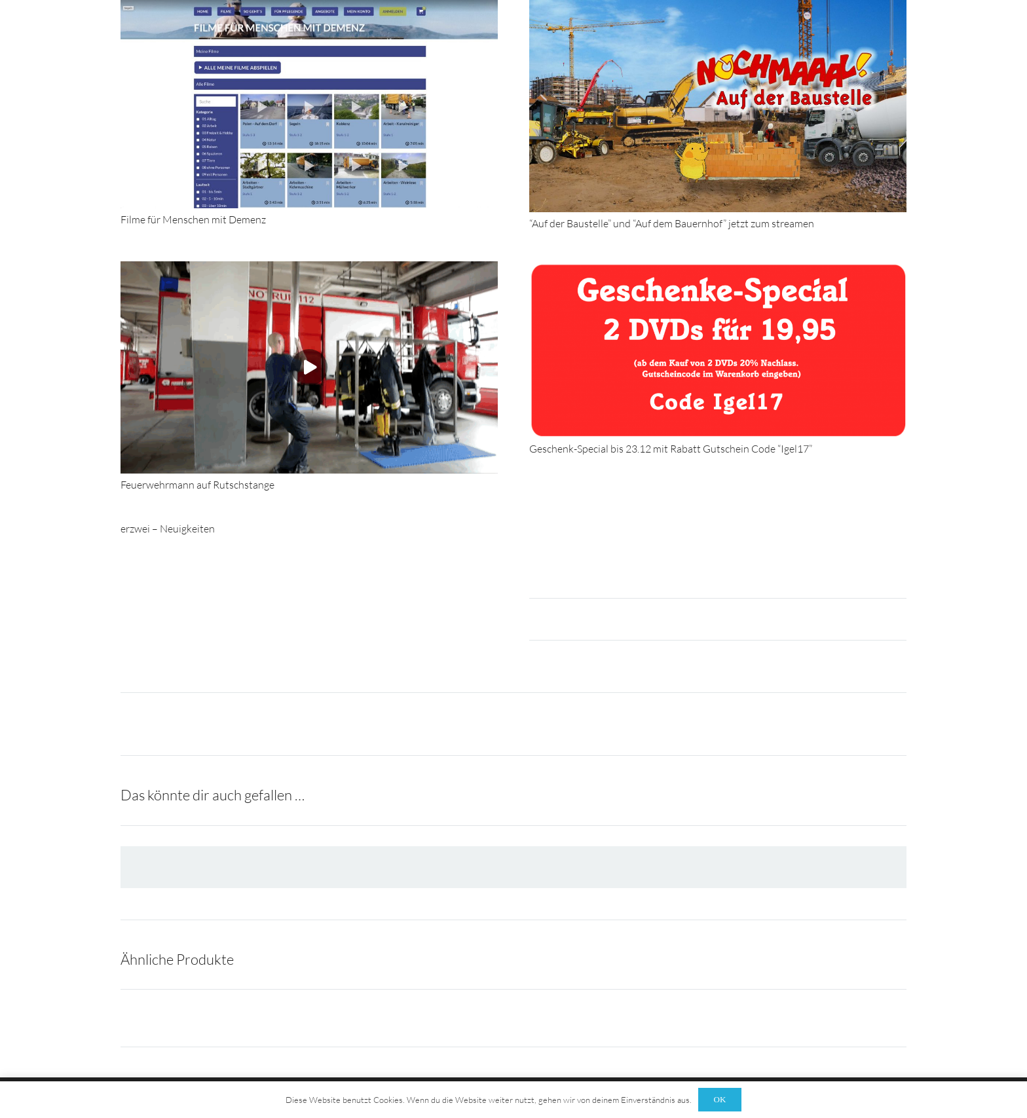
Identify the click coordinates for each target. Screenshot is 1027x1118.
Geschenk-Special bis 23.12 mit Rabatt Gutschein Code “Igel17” (670, 448)
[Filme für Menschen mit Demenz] (309, 6)
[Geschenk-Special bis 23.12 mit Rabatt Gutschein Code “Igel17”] (717, 267)
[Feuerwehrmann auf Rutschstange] (309, 267)
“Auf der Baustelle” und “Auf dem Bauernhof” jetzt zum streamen (671, 223)
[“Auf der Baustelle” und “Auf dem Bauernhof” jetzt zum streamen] (717, 6)
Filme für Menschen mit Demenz (193, 219)
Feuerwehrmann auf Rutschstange (197, 484)
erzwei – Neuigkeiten (168, 528)
